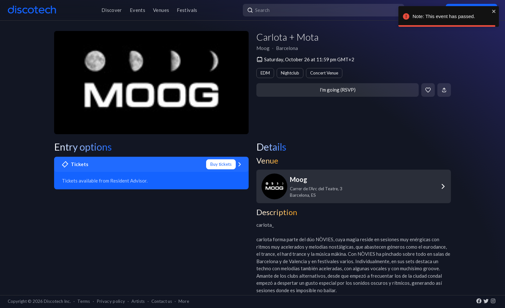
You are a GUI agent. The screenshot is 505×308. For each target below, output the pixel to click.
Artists (138, 301)
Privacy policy (111, 301)
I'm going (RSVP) (338, 90)
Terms (83, 301)
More (183, 301)
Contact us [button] (161, 301)
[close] (494, 11)
